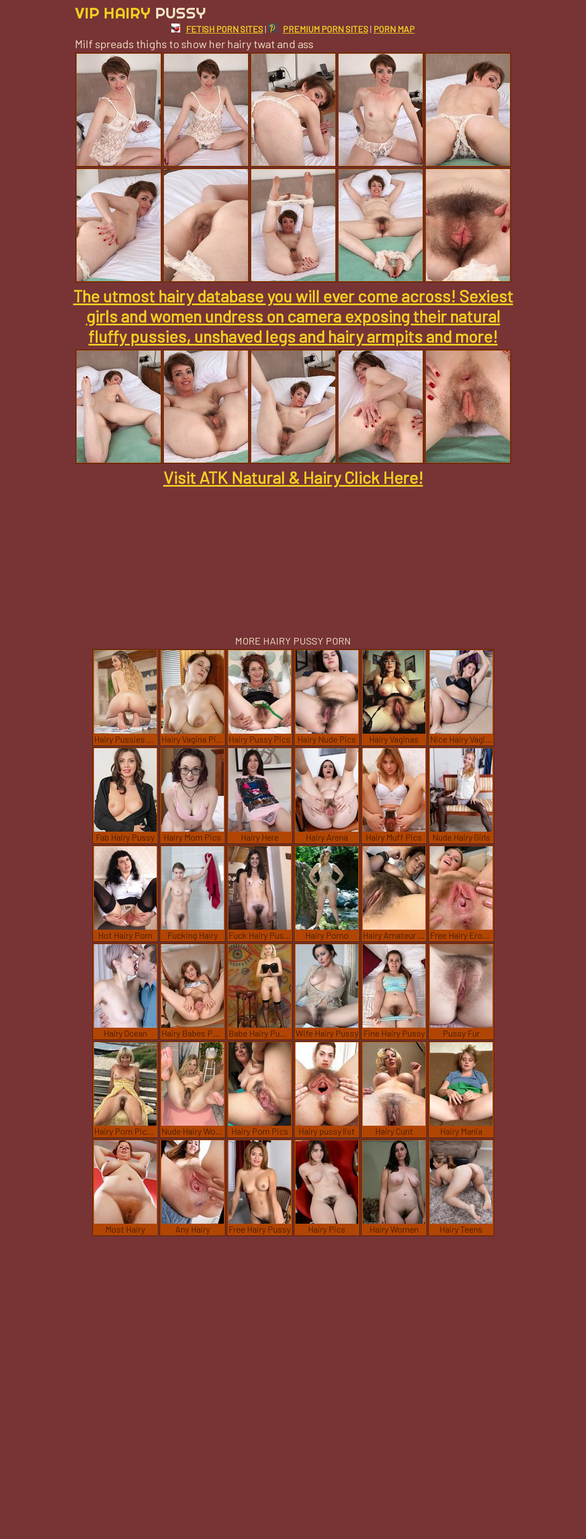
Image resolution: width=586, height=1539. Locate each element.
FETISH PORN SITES (217, 29)
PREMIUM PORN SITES (318, 29)
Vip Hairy (140, 12)
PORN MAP (394, 29)
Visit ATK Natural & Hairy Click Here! (293, 477)
